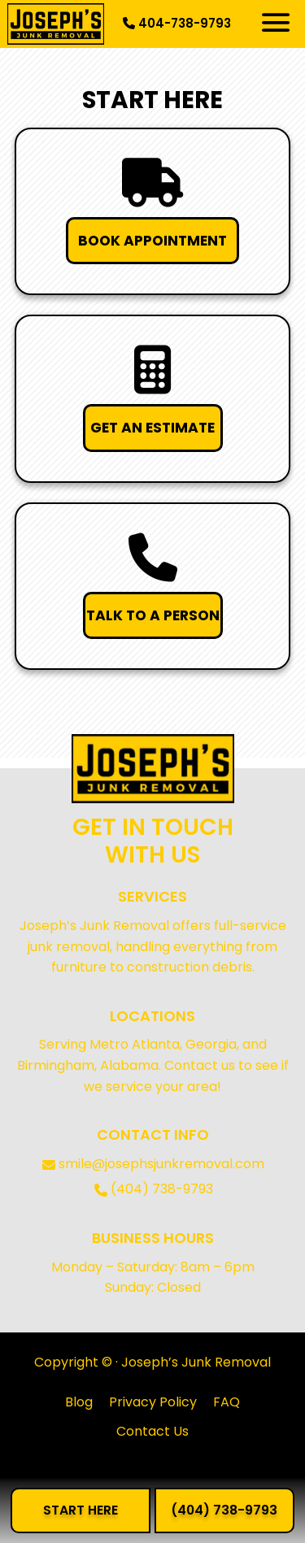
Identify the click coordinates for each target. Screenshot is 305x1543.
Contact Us (152, 1431)
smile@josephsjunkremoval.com (161, 1163)
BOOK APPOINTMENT (152, 240)
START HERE (80, 1510)
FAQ (226, 1402)
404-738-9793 (177, 23)
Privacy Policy (153, 1402)
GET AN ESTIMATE (152, 427)
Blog (79, 1402)
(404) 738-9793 (162, 1189)
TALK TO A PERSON (153, 615)
